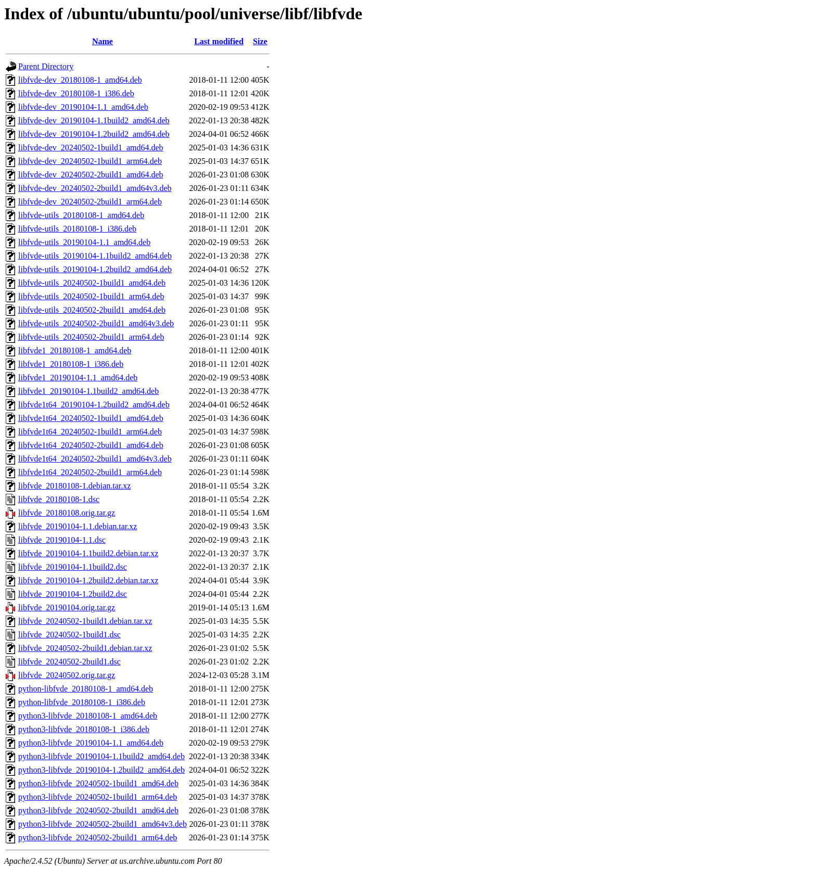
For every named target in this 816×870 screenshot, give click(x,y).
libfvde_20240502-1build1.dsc (69, 634)
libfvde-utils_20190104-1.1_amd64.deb (84, 242)
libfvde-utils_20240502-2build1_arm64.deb (91, 336)
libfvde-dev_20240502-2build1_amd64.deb (90, 174)
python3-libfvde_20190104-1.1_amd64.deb (90, 742)
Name (102, 41)
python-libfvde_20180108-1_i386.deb (81, 702)
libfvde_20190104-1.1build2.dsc (72, 566)
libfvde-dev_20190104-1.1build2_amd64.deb (94, 120)
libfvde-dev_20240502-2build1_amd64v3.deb (95, 188)
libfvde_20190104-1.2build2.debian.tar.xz (88, 580)
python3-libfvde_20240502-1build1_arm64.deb (97, 796)
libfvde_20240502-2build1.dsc (69, 661)
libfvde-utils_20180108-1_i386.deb (77, 228)
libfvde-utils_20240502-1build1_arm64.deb (91, 296)
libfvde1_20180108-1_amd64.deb (74, 350)
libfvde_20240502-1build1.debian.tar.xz (85, 621)
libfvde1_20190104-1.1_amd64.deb (77, 377)
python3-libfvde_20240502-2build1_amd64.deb (98, 810)
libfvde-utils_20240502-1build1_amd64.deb (91, 282)
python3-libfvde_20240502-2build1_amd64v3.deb (102, 824)
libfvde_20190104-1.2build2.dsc (72, 594)
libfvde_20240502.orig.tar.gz (66, 675)
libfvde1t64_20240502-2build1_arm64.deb (90, 472)
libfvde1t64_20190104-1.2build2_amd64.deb (94, 404)
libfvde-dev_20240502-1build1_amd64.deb (90, 147)
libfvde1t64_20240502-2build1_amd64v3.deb (95, 458)
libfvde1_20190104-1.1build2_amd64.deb (88, 391)
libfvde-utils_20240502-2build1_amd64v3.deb (96, 323)
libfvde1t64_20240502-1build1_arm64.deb (90, 431)
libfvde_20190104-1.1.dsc (62, 539)
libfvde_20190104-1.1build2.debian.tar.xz (88, 553)
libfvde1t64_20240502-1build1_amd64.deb (90, 418)
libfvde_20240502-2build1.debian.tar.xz (85, 648)
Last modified (219, 41)
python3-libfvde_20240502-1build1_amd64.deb (98, 783)
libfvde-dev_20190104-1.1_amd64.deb (83, 107)
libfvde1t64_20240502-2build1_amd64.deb (90, 445)
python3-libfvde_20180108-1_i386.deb (83, 729)
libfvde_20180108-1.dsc (58, 499)
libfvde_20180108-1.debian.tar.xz (74, 485)
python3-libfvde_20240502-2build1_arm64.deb (97, 837)
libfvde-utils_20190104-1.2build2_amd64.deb (95, 269)
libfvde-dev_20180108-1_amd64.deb (80, 79)
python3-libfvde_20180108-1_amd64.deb (87, 715)
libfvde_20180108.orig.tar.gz (66, 512)
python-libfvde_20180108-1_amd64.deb (85, 688)
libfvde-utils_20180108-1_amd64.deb (81, 215)
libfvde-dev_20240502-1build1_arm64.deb (90, 161)
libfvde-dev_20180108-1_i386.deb (76, 93)
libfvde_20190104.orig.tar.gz (66, 607)
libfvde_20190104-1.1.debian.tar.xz (77, 526)
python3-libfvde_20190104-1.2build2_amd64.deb (101, 769)
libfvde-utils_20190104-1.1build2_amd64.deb (95, 255)
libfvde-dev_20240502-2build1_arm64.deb (90, 201)
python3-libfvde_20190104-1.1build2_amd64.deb (101, 756)
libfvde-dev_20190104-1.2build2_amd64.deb (94, 134)
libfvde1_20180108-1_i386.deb (70, 364)
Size (260, 41)
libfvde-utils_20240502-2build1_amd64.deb (91, 309)
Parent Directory (45, 66)
